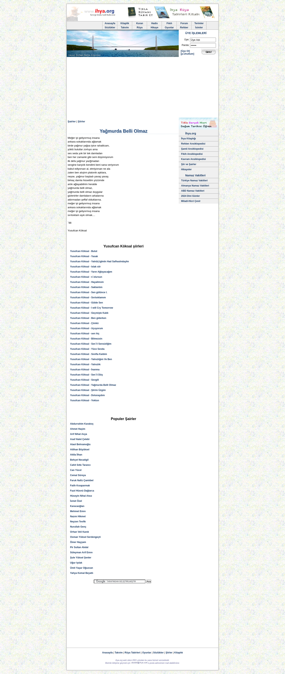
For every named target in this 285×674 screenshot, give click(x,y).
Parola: (185, 45)
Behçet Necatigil (79, 459)
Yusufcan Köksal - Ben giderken (88, 318)
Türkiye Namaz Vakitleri (194, 180)
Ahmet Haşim (77, 429)
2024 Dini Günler (190, 196)
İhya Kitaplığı (188, 138)
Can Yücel (76, 470)
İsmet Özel (76, 501)
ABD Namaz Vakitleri (192, 190)
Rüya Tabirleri (132, 652)
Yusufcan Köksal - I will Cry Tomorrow (91, 307)
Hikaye (154, 27)
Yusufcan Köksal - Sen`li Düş (86, 374)
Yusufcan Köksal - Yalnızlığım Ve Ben (91, 359)
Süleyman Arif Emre (81, 552)
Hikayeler (186, 169)
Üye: (186, 39)
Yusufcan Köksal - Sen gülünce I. (88, 292)
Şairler (72, 121)
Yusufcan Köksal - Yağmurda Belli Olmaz (93, 385)
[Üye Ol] (185, 51)
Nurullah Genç (78, 526)
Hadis (154, 23)
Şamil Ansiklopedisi (192, 148)
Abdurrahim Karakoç (82, 423)
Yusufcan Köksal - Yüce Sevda (87, 349)
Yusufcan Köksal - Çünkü (84, 323)
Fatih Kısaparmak (80, 485)
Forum (184, 23)
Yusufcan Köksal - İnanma (85, 369)
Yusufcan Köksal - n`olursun (86, 277)
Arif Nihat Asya (78, 434)
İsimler (199, 27)
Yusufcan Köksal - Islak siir (85, 266)
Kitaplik (125, 23)
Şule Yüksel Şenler (80, 557)
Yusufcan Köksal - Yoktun (84, 400)
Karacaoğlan (77, 506)
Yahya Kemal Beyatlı (81, 573)
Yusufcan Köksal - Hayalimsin (87, 282)
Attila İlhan (76, 454)
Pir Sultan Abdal (79, 547)
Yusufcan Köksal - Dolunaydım (87, 395)
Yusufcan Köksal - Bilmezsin (86, 338)
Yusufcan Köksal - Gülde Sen (86, 302)
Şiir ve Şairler (188, 164)
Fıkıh (169, 23)
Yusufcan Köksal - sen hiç (84, 333)
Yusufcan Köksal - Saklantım (86, 287)
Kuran (139, 23)
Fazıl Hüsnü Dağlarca (82, 490)
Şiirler (81, 121)
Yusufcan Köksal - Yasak (84, 256)
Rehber (184, 27)
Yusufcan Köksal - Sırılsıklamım (88, 297)
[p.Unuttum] (187, 53)
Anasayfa (110, 23)
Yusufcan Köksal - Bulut (83, 251)
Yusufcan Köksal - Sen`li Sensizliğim (90, 343)
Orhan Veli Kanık (79, 531)
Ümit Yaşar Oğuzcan (81, 568)
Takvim (125, 27)
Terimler (198, 23)
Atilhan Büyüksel (79, 449)
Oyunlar (169, 27)
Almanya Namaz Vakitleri (195, 185)
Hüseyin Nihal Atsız (81, 495)
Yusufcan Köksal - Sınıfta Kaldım (88, 354)
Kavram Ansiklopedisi (193, 159)
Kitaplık (178, 652)
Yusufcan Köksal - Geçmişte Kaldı (89, 313)
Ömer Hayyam (78, 542)
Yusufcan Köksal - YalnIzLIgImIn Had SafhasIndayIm (99, 261)
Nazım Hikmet (78, 516)
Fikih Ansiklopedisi (192, 154)
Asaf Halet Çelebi (79, 439)
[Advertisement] (142, 88)
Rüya (139, 27)
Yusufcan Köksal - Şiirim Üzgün (88, 390)
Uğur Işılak (76, 562)
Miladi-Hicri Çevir (190, 201)
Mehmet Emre (78, 511)
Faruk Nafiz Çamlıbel (81, 480)
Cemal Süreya (78, 475)
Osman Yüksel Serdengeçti (85, 537)
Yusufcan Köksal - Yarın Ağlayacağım (91, 271)
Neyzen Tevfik (78, 521)
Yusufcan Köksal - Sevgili (84, 379)
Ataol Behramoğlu (80, 444)
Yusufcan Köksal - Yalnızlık (85, 364)
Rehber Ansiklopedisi (193, 143)
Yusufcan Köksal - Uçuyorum (86, 328)
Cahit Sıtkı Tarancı (80, 465)
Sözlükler (110, 27)
